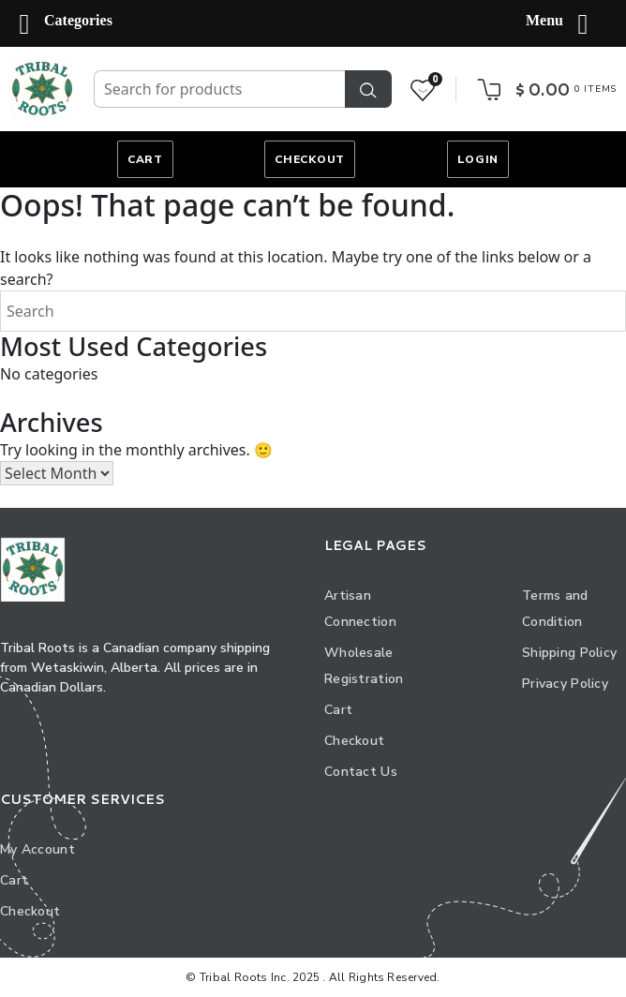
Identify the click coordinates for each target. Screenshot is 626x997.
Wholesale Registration (363, 666)
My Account (37, 849)
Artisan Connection (360, 609)
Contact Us (360, 772)
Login (478, 159)
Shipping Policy (569, 653)
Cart (145, 159)
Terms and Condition (555, 609)
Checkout (310, 159)
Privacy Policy (565, 683)
